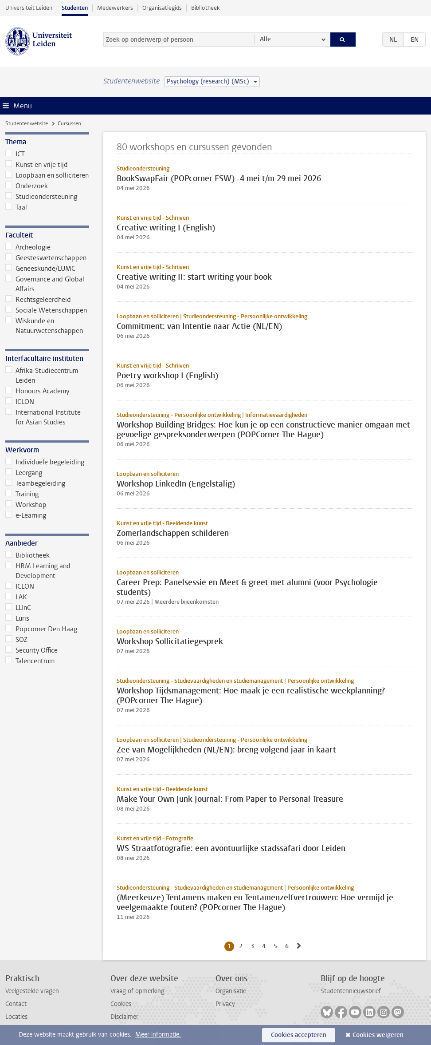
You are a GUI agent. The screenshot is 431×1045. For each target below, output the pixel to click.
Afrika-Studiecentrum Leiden (41, 375)
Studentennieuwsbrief (351, 991)
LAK (16, 597)
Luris (17, 618)
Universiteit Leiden (28, 8)
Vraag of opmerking (137, 991)
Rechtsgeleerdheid (38, 299)
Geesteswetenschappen (45, 257)
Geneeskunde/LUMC (40, 268)
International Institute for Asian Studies (43, 417)
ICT (15, 154)
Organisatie (231, 991)
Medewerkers (115, 8)
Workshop (26, 504)
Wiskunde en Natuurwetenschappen (44, 326)
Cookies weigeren (378, 1035)
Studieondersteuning (41, 196)
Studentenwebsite (26, 123)
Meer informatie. (158, 1034)
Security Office (31, 650)
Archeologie (28, 247)
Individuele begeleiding (44, 462)
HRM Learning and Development (38, 571)
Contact (16, 1004)
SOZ (16, 639)
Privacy (225, 1004)
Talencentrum (30, 661)
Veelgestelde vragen (32, 991)
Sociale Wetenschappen (46, 310)
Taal (16, 207)
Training (22, 494)
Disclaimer (124, 1017)
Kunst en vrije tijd (36, 164)
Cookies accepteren (298, 1035)
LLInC (18, 607)
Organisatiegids (162, 8)
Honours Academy (37, 391)
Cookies (120, 1004)
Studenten (75, 8)
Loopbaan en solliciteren (47, 175)
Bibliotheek (205, 8)
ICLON (19, 401)
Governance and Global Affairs (44, 284)
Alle (265, 39)
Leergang (23, 472)
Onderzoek (26, 186)
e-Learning (25, 515)
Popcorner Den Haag (41, 629)
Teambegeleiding (35, 483)
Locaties (16, 1017)
